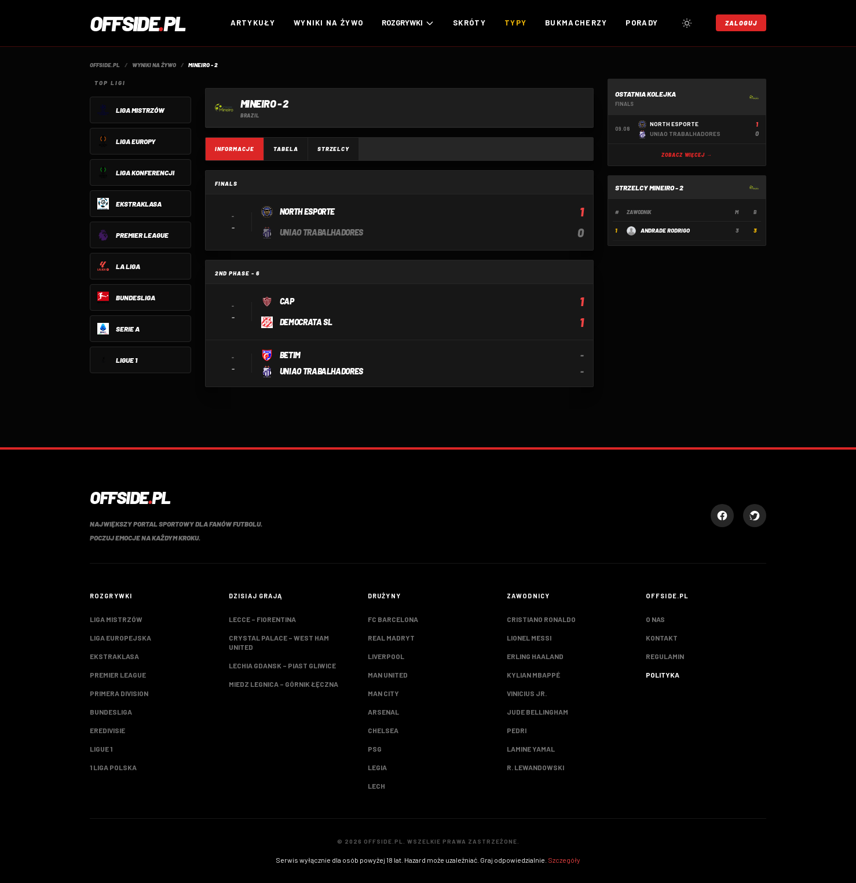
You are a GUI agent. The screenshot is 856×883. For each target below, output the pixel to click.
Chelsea (383, 730)
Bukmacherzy (576, 22)
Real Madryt (391, 638)
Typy (515, 22)
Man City (383, 693)
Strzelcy (333, 148)
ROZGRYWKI (408, 23)
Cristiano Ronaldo (541, 619)
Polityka (662, 675)
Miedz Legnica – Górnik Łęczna (283, 684)
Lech (376, 786)
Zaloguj (741, 23)
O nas (655, 619)
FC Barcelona (393, 619)
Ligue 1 (101, 749)
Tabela (285, 148)
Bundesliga (111, 712)
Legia (377, 767)
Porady (641, 22)
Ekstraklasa (114, 656)
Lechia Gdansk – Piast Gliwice (282, 665)
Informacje (234, 148)
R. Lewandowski (535, 767)
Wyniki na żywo (328, 22)
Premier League (118, 675)
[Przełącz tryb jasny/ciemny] (686, 23)
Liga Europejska (120, 638)
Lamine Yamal (531, 749)
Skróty (469, 22)
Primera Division (119, 693)
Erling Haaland (535, 656)
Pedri (516, 730)
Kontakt (662, 638)
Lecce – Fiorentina (262, 619)
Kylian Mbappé (533, 675)
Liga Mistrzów (116, 619)
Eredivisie (107, 730)
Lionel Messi (529, 638)
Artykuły (253, 22)
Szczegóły (564, 860)
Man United (388, 675)
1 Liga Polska (113, 767)
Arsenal (383, 712)
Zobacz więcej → (686, 155)
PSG (375, 749)
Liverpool (386, 656)
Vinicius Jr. (527, 693)
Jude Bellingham (537, 712)
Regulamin (665, 656)
